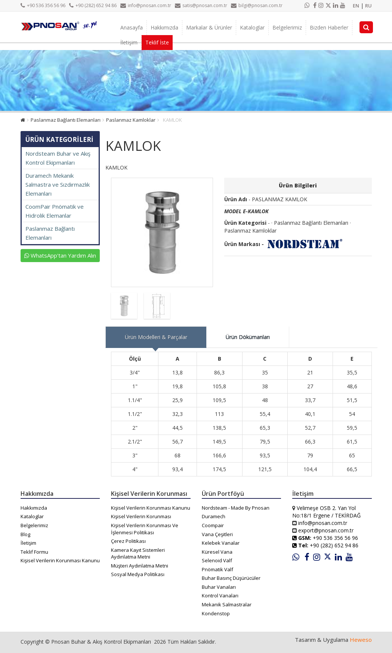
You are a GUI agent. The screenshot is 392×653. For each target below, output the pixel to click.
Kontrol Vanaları (220, 595)
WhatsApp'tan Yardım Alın (60, 255)
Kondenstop (216, 613)
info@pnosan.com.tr (145, 5)
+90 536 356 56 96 (43, 5)
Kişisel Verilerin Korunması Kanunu (60, 560)
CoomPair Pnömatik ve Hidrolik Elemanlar (54, 211)
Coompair (213, 525)
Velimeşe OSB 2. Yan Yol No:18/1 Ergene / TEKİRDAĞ (326, 511)
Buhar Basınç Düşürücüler (231, 578)
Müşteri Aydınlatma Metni (139, 565)
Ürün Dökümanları (248, 337)
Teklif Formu (34, 551)
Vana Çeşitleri (217, 534)
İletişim (129, 42)
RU (368, 5)
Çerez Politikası (128, 541)
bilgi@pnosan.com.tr (257, 5)
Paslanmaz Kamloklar (130, 119)
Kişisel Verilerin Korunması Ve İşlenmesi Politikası (144, 529)
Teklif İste (157, 42)
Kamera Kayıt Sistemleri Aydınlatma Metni (138, 553)
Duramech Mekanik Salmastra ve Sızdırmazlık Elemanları (57, 184)
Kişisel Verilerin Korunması (141, 516)
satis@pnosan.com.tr (201, 5)
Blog (25, 534)
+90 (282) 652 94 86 (93, 5)
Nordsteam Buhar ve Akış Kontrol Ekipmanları (57, 158)
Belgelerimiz (287, 27)
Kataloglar (252, 27)
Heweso (361, 639)
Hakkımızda (164, 27)
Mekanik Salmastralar (226, 604)
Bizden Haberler (329, 27)
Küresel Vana (217, 551)
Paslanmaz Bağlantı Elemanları (66, 119)
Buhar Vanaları (219, 587)
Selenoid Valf (217, 560)
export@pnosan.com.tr (326, 530)
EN (356, 5)
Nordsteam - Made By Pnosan (235, 507)
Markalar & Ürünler (209, 27)
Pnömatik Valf (217, 569)
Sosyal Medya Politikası (137, 574)
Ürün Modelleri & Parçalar (156, 337)
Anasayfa (131, 27)
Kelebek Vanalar (221, 542)
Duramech (213, 516)
